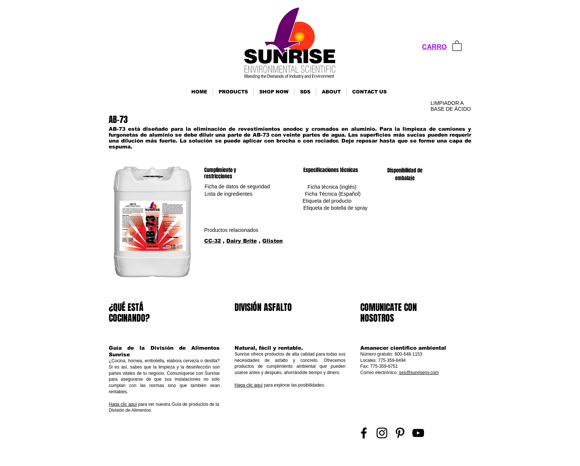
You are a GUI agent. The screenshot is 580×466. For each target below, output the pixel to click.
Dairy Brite (241, 241)
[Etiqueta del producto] (327, 201)
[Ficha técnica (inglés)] (332, 187)
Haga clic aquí (123, 404)
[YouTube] (418, 433)
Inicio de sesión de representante (440, 457)
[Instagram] (382, 433)
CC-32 (212, 241)
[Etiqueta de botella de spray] (335, 208)
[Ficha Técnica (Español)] (333, 194)
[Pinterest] (400, 433)
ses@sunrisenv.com (419, 372)
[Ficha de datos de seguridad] (237, 187)
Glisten (272, 241)
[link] (457, 45)
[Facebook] (364, 433)
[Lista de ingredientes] (228, 194)
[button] (233, 92)
